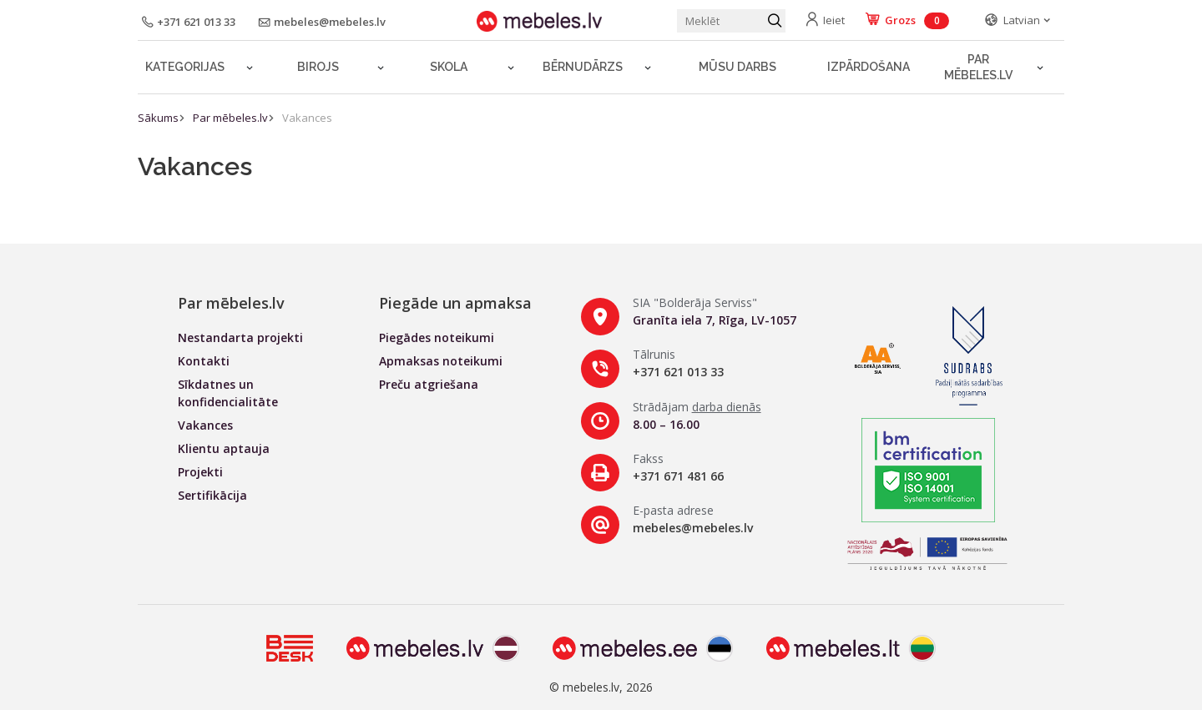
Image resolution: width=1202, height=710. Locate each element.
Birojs (318, 66)
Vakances (307, 117)
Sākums (158, 117)
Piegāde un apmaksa (455, 303)
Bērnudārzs (583, 66)
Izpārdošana (868, 66)
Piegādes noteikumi (436, 337)
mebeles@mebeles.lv (693, 528)
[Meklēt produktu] (731, 21)
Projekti (200, 472)
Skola (448, 66)
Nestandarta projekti (240, 337)
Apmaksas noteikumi (441, 361)
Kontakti (204, 361)
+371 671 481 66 (678, 476)
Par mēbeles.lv (978, 67)
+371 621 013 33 (678, 372)
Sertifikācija (212, 495)
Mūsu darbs (737, 66)
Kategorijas (185, 66)
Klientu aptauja (224, 448)
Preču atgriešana (428, 384)
